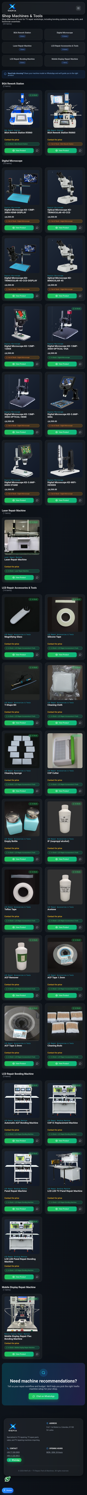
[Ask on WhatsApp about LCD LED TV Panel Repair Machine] (79, 1218)
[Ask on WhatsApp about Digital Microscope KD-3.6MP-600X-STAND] (36, 503)
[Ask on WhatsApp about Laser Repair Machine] (36, 581)
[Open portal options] (7, 1490)
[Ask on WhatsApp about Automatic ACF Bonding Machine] (36, 1149)
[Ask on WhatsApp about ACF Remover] (36, 1003)
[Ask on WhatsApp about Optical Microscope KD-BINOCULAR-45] (79, 297)
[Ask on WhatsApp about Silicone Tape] (79, 659)
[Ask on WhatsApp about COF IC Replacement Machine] (79, 1149)
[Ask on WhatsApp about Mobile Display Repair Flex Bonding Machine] (36, 1365)
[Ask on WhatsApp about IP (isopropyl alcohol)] (79, 865)
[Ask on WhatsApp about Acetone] (79, 934)
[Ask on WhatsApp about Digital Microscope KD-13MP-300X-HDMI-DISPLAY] (36, 228)
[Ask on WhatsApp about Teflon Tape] (36, 934)
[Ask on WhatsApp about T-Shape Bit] (36, 728)
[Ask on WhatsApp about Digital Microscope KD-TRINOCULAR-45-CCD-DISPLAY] (36, 297)
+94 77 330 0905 (13, 1463)
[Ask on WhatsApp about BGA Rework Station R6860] (79, 151)
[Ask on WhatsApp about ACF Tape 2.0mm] (36, 1071)
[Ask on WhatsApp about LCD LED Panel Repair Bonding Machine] (36, 1287)
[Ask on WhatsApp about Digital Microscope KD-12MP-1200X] (36, 366)
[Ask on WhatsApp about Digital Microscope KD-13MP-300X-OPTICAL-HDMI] (36, 435)
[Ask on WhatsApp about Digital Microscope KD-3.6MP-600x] (79, 435)
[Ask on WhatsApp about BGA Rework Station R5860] (36, 151)
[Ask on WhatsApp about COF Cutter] (79, 796)
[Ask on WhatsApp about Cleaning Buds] (79, 1071)
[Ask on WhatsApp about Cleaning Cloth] (79, 728)
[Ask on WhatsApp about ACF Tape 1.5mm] (79, 1003)
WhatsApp (14, 1471)
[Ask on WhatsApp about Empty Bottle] (36, 865)
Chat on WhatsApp (43, 1407)
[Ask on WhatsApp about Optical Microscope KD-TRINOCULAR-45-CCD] (79, 228)
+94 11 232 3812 (13, 1467)
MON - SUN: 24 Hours (54, 1463)
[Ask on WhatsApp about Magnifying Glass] (36, 659)
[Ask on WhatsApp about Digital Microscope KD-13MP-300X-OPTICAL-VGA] (79, 366)
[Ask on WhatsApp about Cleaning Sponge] (36, 796)
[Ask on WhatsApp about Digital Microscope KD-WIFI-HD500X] (79, 503)
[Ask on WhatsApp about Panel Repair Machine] (36, 1218)
